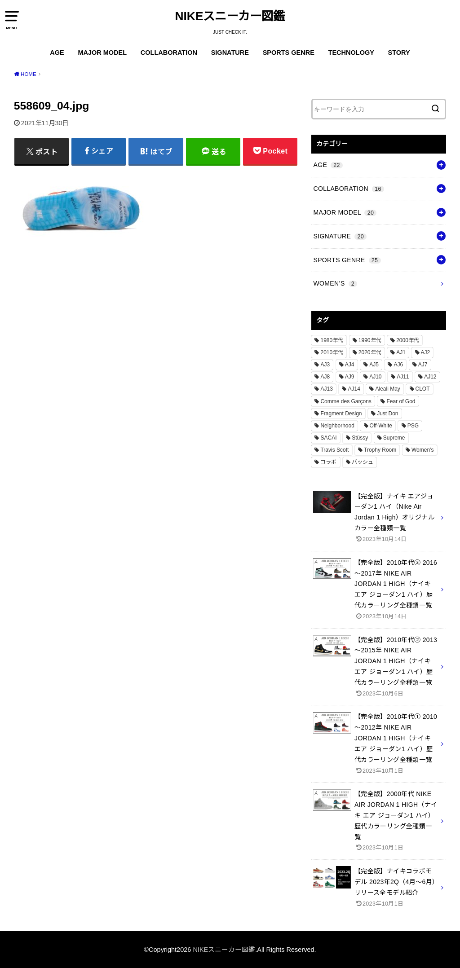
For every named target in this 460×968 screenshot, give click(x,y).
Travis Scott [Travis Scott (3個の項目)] (334, 450)
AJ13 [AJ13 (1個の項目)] (326, 389)
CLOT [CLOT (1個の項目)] (423, 389)
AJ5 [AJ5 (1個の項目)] (374, 364)
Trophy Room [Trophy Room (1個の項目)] (380, 450)
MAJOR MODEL (102, 52)
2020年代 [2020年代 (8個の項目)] (369, 352)
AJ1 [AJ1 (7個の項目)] (401, 352)
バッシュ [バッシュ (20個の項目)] (362, 462)
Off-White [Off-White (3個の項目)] (381, 425)
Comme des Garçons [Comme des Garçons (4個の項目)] (345, 401)
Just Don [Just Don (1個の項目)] (387, 413)
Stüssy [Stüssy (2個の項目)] (360, 438)
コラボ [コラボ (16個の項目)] (328, 462)
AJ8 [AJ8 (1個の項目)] (325, 377)
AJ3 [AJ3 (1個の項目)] (325, 364)
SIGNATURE (230, 52)
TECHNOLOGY (351, 52)
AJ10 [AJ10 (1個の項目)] (375, 377)
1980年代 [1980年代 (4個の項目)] (331, 340)
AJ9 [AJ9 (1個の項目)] (349, 377)
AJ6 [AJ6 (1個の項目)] (398, 364)
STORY (399, 52)
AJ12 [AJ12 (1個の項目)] (430, 377)
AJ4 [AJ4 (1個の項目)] (349, 364)
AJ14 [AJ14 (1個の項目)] (354, 389)
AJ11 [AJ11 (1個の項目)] (403, 377)
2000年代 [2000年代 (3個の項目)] (407, 340)
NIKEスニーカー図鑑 (230, 16)
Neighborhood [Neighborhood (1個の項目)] (337, 425)
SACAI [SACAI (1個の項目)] (328, 438)
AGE (57, 52)
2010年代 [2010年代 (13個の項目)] (331, 352)
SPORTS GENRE (288, 52)
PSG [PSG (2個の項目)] (413, 425)
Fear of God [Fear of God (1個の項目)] (400, 401)
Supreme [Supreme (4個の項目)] (394, 438)
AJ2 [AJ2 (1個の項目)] (425, 352)
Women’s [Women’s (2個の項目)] (422, 450)
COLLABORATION (169, 52)
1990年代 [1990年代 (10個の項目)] (369, 340)
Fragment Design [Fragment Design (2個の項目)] (341, 413)
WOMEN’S (335, 283)
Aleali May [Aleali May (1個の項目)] (387, 389)
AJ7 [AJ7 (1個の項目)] (423, 364)
